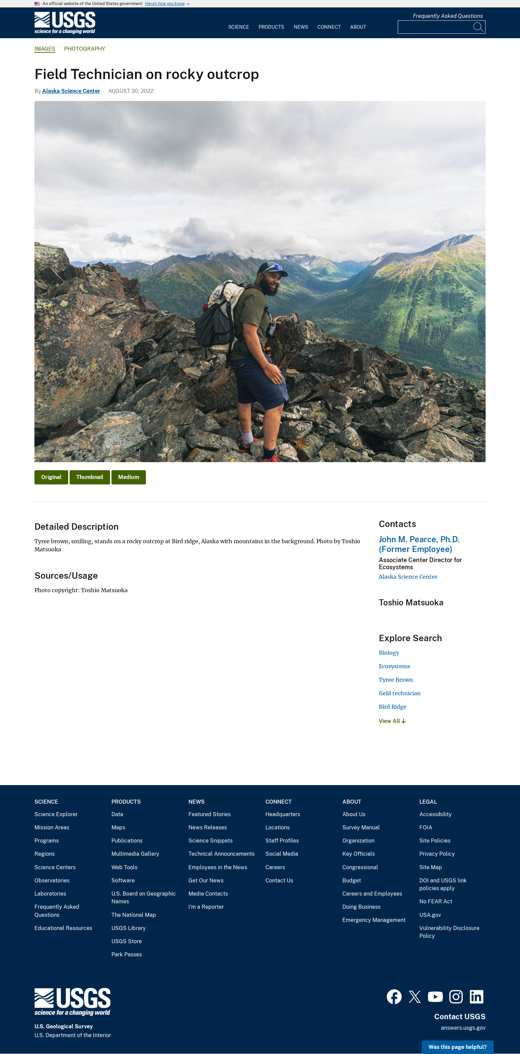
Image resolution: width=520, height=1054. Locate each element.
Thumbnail (89, 477)
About (358, 27)
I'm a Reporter (206, 907)
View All (392, 721)
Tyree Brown (396, 679)
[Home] (64, 32)
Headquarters (282, 814)
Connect (329, 27)
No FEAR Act (435, 901)
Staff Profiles (282, 840)
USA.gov (430, 915)
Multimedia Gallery (135, 854)
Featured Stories (209, 814)
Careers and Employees (372, 893)
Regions (44, 854)
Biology (389, 652)
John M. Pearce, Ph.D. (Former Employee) (419, 544)
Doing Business (361, 907)
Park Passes (126, 954)
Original (51, 477)
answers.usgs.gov (463, 1028)
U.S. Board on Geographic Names (143, 897)
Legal (428, 802)
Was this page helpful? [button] (457, 1047)
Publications (126, 840)
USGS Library (128, 928)
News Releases (207, 827)
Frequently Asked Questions (448, 16)
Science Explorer (56, 814)
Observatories (52, 880)
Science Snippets (210, 840)
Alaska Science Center (71, 91)
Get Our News (206, 880)
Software (123, 880)
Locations (277, 827)
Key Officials (358, 854)
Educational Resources (63, 928)
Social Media (281, 854)
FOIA (425, 827)
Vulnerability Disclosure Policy (449, 932)
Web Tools (124, 867)
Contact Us (279, 880)
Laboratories (50, 893)
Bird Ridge (393, 706)
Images (44, 49)
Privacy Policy (437, 854)
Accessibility (435, 814)
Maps (118, 827)
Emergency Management (374, 920)
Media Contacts (208, 893)
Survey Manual (361, 827)
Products (271, 27)
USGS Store (126, 941)
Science (238, 27)
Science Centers (55, 867)
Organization (358, 840)
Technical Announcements (221, 854)
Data (117, 814)
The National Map (133, 915)
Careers (275, 867)
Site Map (430, 867)
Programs (46, 840)
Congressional (360, 867)
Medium (128, 477)
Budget (351, 880)
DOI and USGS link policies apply (443, 884)
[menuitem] (239, 22)
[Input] (442, 27)
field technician (400, 693)
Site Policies (434, 840)
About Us (353, 814)
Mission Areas (51, 827)
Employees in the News (217, 867)
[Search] (479, 27)
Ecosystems (394, 666)
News (301, 27)
